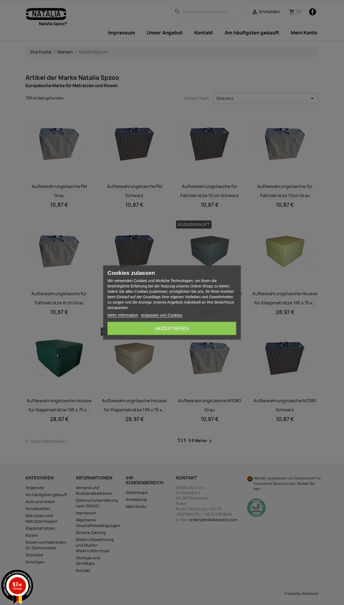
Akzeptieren (172, 328)
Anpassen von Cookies (161, 315)
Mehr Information (123, 315)
